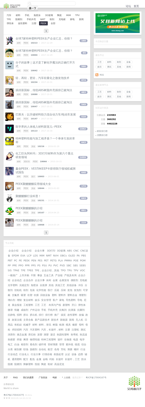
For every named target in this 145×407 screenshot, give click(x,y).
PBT (10, 260)
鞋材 (50, 364)
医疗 (33, 177)
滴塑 (46, 334)
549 (83, 104)
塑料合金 (72, 295)
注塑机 (75, 329)
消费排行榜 (102, 135)
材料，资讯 (45, 324)
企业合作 (28, 280)
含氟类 (15, 295)
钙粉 (51, 359)
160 (83, 40)
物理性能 (35, 339)
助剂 (119, 62)
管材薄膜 (53, 344)
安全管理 (46, 300)
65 (84, 53)
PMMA (68, 260)
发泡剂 (77, 290)
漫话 (52, 334)
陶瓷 (59, 15)
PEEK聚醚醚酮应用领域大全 (33, 184)
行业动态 (13, 354)
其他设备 (72, 285)
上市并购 (24, 275)
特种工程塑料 (48, 339)
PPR (27, 265)
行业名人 (24, 354)
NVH (56, 255)
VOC (82, 270)
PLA (60, 260)
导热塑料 (71, 300)
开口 (74, 305)
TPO (63, 270)
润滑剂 (11, 334)
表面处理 (58, 354)
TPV (77, 15)
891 (83, 210)
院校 (37, 364)
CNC (76, 250)
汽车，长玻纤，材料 (52, 329)
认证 (67, 354)
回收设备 (45, 295)
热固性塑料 (63, 334)
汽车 (9, 15)
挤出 (25, 314)
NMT (42, 19)
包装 (32, 290)
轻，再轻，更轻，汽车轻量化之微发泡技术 (42, 78)
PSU (44, 265)
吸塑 (23, 295)
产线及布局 (70, 275)
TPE (9, 19)
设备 (128, 62)
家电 (72, 19)
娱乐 (99, 67)
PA (78, 255)
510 (83, 116)
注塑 (34, 23)
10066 (43, 161)
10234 (34, 82)
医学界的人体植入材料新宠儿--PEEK (39, 126)
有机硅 (18, 324)
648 (83, 172)
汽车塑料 (35, 329)
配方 (25, 359)
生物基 (68, 339)
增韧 (19, 300)
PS (38, 265)
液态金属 (22, 334)
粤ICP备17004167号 (96, 377)
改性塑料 (22, 23)
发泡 (69, 290)
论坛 (128, 6)
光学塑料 (13, 285)
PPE (14, 265)
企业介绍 (13, 250)
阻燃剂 (18, 19)
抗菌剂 (81, 309)
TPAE (16, 270)
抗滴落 (72, 309)
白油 (16, 344)
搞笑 (63, 314)
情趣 (16, 309)
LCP (29, 255)
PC (15, 260)
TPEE (30, 270)
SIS (10, 270)
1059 (83, 157)
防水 (83, 359)
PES (40, 260)
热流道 (83, 334)
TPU (69, 270)
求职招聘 (17, 329)
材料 (109, 62)
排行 (41, 314)
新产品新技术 (42, 319)
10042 (34, 70)
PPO (20, 265)
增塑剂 (82, 295)
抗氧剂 (63, 309)
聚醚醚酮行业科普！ (28, 196)
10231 (40, 200)
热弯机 (74, 334)
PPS (33, 265)
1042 (83, 129)
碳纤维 (42, 344)
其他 (119, 67)
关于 (6, 377)
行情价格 (47, 354)
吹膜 (36, 295)
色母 (56, 349)
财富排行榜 (102, 131)
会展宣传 (64, 280)
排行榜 (49, 314)
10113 (34, 131)
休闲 (48, 280)
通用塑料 (17, 359)
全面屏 (43, 285)
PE (20, 260)
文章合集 (28, 319)
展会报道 (17, 305)
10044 (40, 188)
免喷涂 (37, 15)
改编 (81, 314)
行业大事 (36, 354)
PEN (33, 260)
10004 (34, 55)
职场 (25, 349)
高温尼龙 (59, 364)
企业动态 (17, 280)
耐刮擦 (18, 349)
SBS (75, 265)
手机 (27, 15)
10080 (34, 94)
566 (83, 66)
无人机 (79, 319)
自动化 (42, 349)
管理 (61, 344)
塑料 (54, 295)
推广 (56, 314)
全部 (53, 23)
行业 (82, 349)
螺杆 (76, 349)
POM (83, 260)
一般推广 (13, 275)
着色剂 (33, 344)
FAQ (15, 377)
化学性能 (41, 290)
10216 (40, 146)
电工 (10, 344)
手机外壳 (31, 19)
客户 (55, 300)
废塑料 (66, 305)
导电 (79, 300)
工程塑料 (28, 305)
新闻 (128, 67)
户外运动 (35, 309)
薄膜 (69, 349)
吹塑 (29, 295)
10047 (34, 106)
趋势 (80, 354)
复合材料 (28, 300)
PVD (62, 265)
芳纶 (63, 349)
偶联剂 (74, 280)
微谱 (10, 309)
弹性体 (10, 23)
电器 (75, 339)
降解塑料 (28, 364)
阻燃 (10, 364)
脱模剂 (33, 349)
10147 (34, 119)
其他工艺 (60, 285)
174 (83, 186)
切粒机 (18, 290)
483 (83, 92)
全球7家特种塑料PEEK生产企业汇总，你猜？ (44, 38)
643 (83, 142)
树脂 (55, 324)
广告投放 (43, 377)
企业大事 (39, 250)
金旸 (45, 359)
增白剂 (11, 300)
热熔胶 (11, 339)
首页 (136, 6)
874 (83, 80)
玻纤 (60, 339)
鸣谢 (55, 377)
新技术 (55, 319)
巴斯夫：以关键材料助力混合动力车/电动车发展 (46, 114)
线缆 (77, 344)
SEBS (82, 265)
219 (83, 222)
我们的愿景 (28, 377)
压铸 (63, 290)
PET (46, 260)
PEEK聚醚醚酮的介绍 (29, 208)
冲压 (80, 285)
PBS (83, 255)
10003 (40, 176)
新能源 (64, 319)
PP (9, 265)
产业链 (59, 275)
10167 (40, 213)
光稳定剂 (24, 285)
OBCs (63, 255)
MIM (68, 15)
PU (50, 265)
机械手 (27, 324)
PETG (53, 260)
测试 (109, 67)
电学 (82, 339)
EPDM (15, 255)
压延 (56, 290)
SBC (68, 265)
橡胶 (74, 324)
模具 (68, 324)
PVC (55, 265)
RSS (102, 75)
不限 (33, 275)
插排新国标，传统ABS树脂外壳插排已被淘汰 (44, 90)
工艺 (99, 62)
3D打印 (27, 162)
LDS (35, 255)
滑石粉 (32, 334)
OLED (71, 255)
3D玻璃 (49, 15)
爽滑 (25, 339)
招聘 (19, 314)
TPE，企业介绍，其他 (47, 270)
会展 (55, 280)
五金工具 (49, 275)
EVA (23, 255)
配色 (32, 359)
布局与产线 (55, 305)
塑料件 (62, 295)
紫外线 (69, 344)
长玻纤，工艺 (72, 359)
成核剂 (24, 309)
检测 (61, 324)
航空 (50, 349)
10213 (34, 43)
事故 (39, 275)
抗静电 (11, 314)
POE (75, 260)
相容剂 (24, 344)
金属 (38, 359)
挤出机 (33, 314)
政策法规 (17, 319)
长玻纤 (59, 359)
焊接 (19, 339)
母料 (81, 324)
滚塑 (39, 334)
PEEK (43, 23)
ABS (69, 250)
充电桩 (62, 19)
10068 (40, 225)
